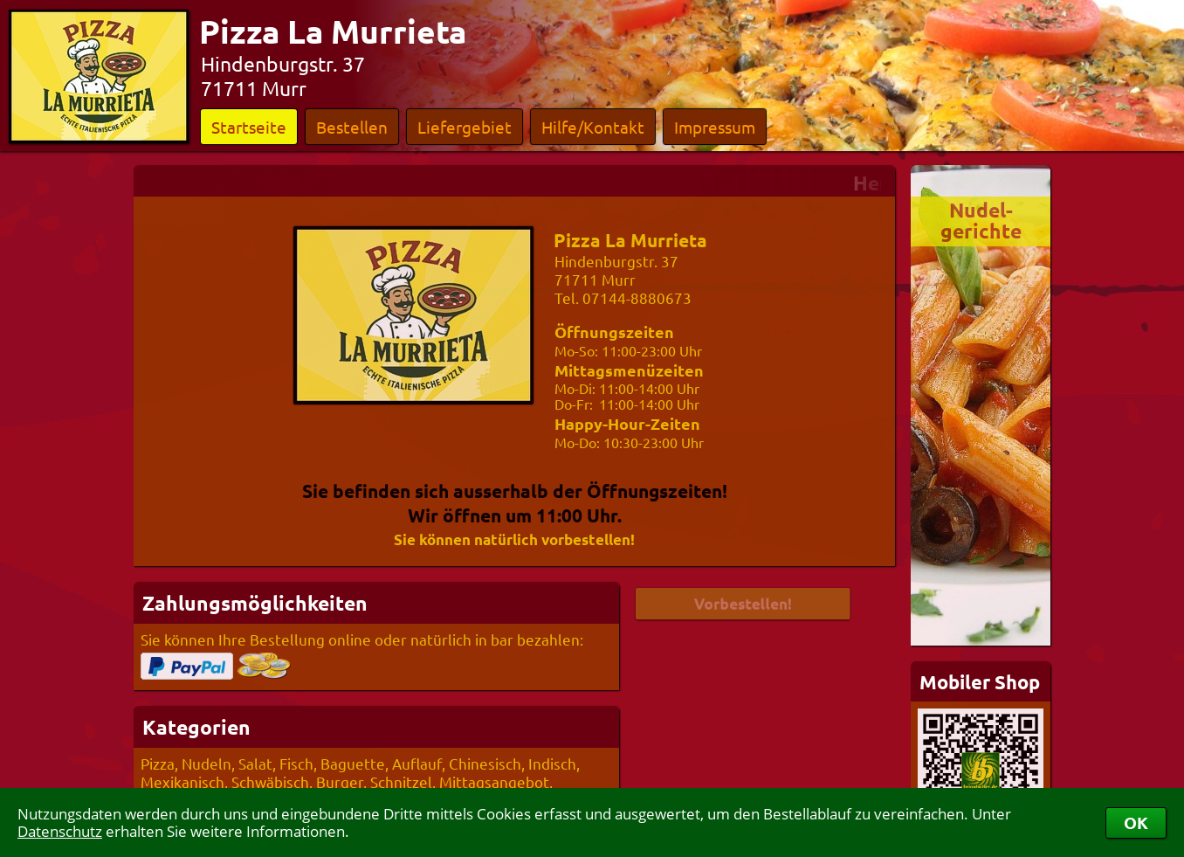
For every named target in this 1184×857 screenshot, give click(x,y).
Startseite (248, 126)
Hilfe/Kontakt (592, 126)
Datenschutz (59, 831)
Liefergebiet (464, 126)
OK (1136, 822)
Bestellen (352, 126)
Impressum (714, 126)
